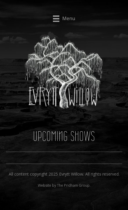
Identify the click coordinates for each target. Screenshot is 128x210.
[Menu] (64, 19)
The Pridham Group (73, 185)
